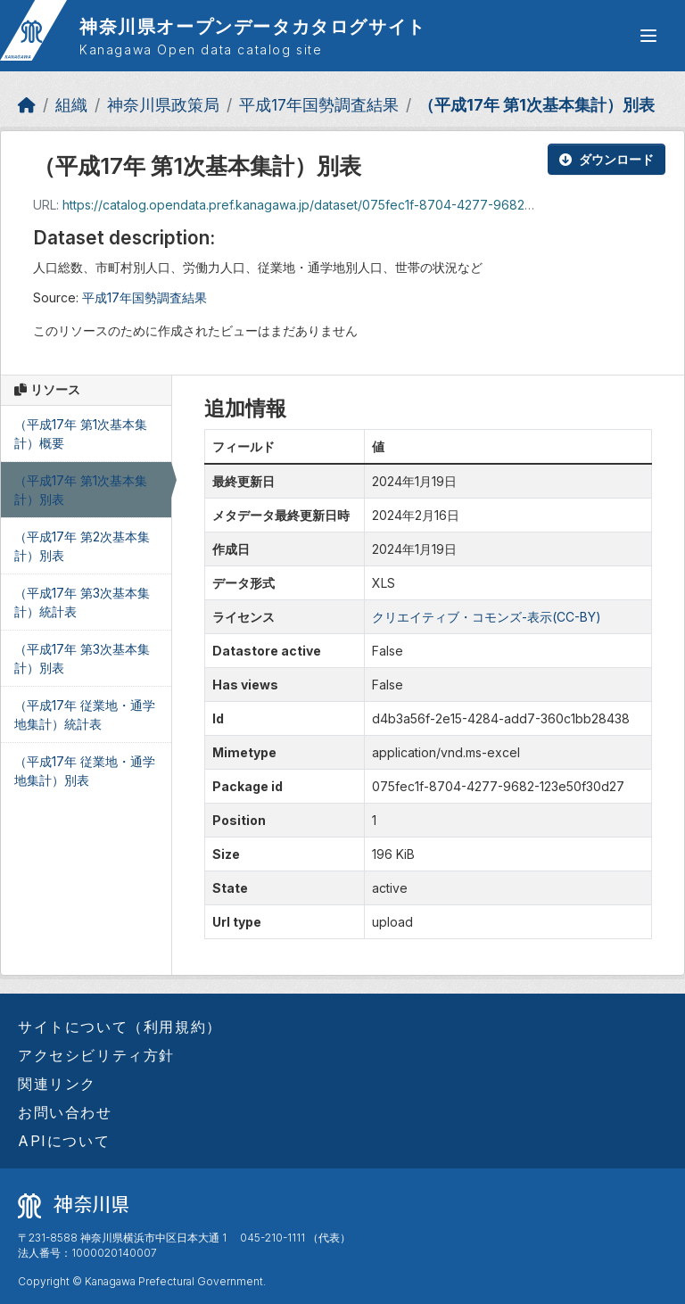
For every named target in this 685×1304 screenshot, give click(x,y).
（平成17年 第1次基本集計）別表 (536, 104)
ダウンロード (606, 159)
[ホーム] (27, 104)
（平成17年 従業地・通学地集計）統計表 (84, 714)
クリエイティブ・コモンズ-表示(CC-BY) (486, 616)
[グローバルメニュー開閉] (648, 35)
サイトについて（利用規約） (120, 1027)
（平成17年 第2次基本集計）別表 (82, 546)
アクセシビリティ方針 (96, 1055)
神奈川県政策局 (163, 104)
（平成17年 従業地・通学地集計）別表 (84, 771)
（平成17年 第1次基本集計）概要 (80, 433)
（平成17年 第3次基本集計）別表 (82, 658)
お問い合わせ (65, 1112)
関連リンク (57, 1084)
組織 (71, 104)
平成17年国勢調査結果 (319, 104)
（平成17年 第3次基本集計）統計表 (82, 602)
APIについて (64, 1141)
